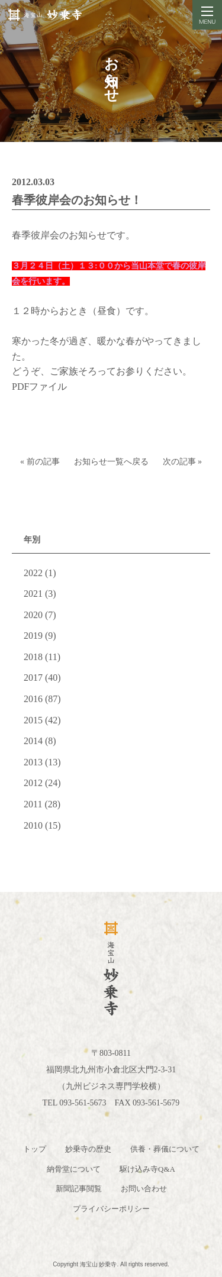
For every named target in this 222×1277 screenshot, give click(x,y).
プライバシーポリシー (111, 1208)
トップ (34, 1149)
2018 (33, 657)
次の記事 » (182, 461)
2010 (33, 825)
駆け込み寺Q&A (147, 1169)
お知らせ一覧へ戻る (111, 461)
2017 (33, 678)
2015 (33, 720)
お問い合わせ (144, 1188)
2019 (33, 636)
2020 (33, 615)
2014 (33, 741)
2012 (33, 783)
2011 (33, 804)
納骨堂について (74, 1169)
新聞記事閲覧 (79, 1188)
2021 (33, 594)
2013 (33, 762)
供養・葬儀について (165, 1149)
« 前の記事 (40, 461)
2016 (33, 699)
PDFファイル (39, 387)
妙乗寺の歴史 (88, 1149)
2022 (33, 573)
